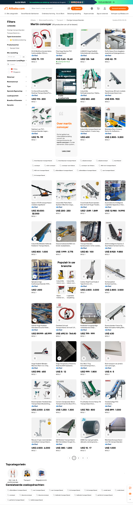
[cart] (98, 9)
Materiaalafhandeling (46, 20)
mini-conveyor (49, 165)
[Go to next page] (87, 458)
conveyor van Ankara (67, 165)
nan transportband (107, 170)
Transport (60, 20)
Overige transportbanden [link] (75, 20)
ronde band (106, 490)
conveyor (36, 165)
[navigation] (17, 239)
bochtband (116, 161)
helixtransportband (35, 500)
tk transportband (38, 175)
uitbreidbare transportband (63, 170)
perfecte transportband (103, 495)
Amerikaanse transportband (42, 161)
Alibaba (33, 20)
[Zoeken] (76, 8)
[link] (130, 488)
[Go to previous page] (70, 458)
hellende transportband (61, 495)
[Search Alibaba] (49, 8)
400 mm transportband (107, 165)
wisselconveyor (86, 161)
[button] (68, 8)
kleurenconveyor (25, 495)
